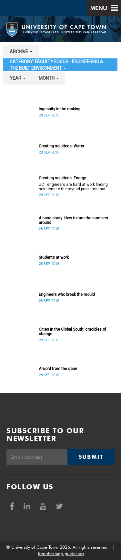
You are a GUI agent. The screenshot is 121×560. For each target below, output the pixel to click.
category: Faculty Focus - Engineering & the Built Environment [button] (56, 65)
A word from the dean (58, 368)
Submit (91, 457)
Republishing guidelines (61, 553)
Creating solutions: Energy (62, 178)
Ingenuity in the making (59, 109)
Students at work (54, 257)
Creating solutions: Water (61, 146)
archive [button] (21, 51)
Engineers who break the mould (67, 294)
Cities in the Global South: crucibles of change (72, 331)
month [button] (49, 78)
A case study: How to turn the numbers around (73, 220)
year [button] (17, 78)
